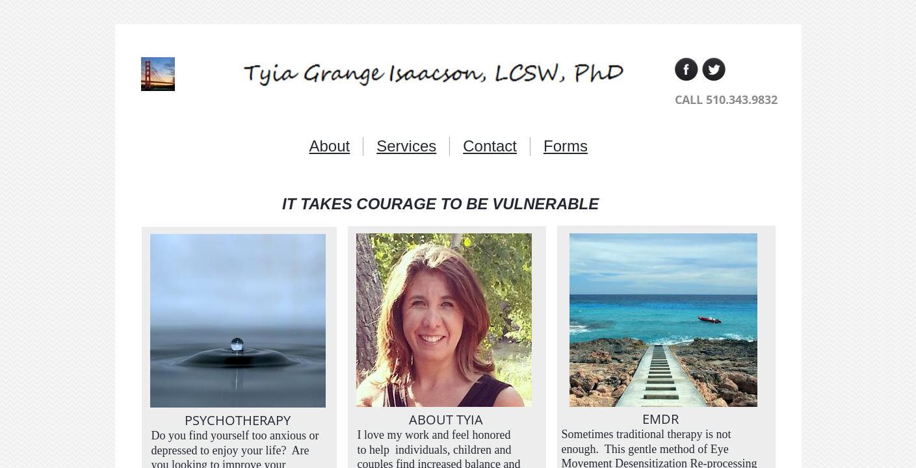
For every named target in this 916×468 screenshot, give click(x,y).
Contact (490, 146)
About (329, 146)
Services (406, 146)
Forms (565, 146)
